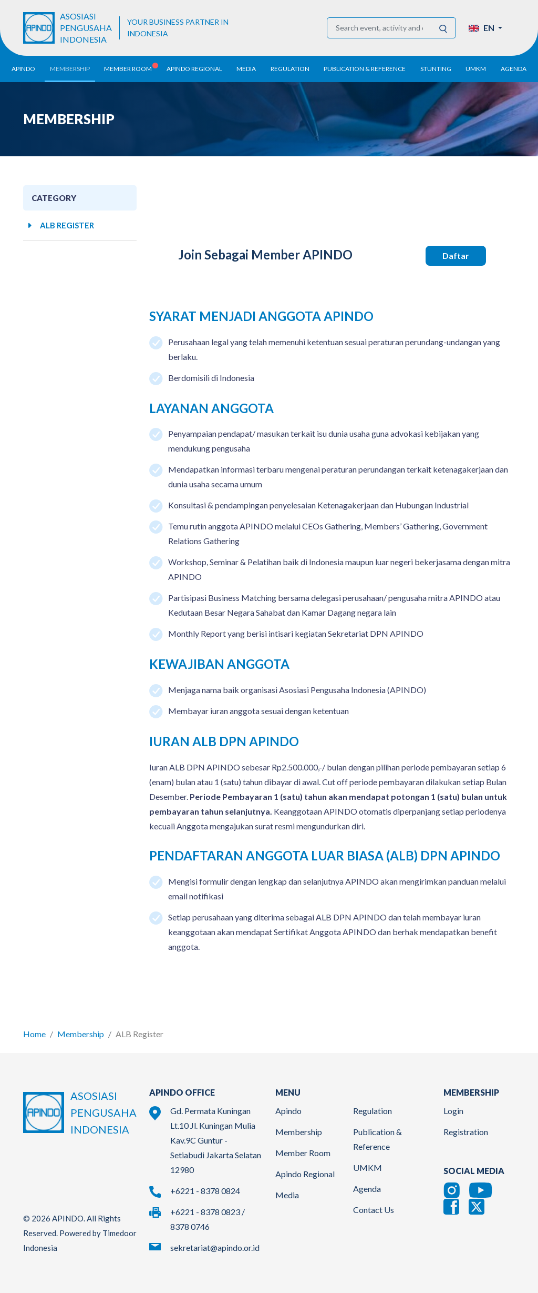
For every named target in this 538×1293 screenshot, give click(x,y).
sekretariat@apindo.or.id (215, 1245)
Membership (80, 1031)
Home (34, 1031)
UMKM (367, 1165)
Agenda (513, 69)
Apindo (288, 1108)
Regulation (372, 1108)
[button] (485, 28)
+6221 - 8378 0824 (205, 1188)
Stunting (435, 69)
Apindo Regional (305, 1171)
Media (287, 1192)
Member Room (302, 1150)
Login (453, 1108)
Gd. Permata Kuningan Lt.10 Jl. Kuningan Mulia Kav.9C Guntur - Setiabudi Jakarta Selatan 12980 (215, 1137)
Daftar (455, 253)
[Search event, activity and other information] (379, 28)
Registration (465, 1129)
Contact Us (373, 1207)
